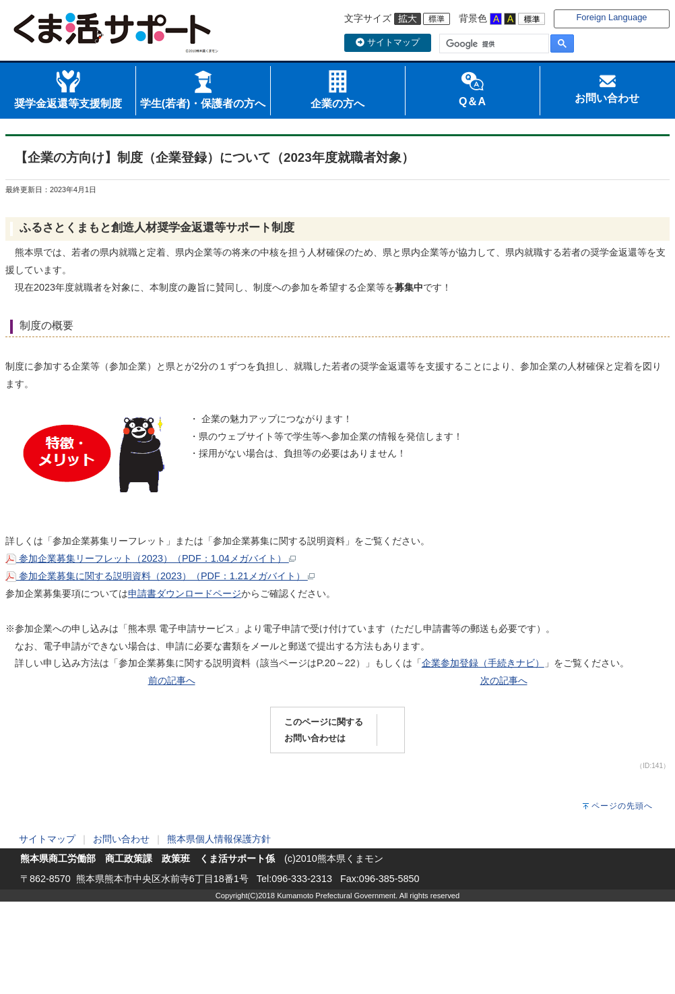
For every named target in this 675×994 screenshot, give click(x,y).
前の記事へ (171, 680)
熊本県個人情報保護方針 (219, 839)
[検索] (493, 44)
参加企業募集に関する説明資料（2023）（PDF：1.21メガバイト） (160, 576)
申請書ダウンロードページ (184, 593)
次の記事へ (503, 680)
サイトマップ (388, 42)
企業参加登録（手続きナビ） (483, 662)
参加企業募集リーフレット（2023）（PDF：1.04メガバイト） (150, 558)
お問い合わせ (121, 839)
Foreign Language (611, 17)
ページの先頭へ (622, 806)
